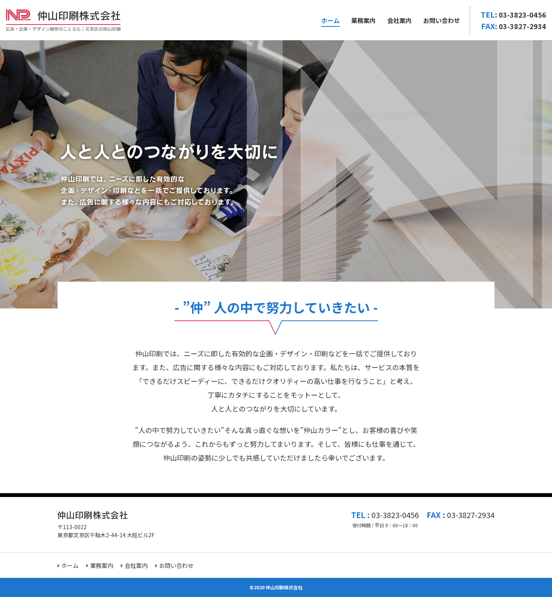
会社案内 (399, 20)
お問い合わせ (441, 20)
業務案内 (363, 20)
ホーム (330, 20)
